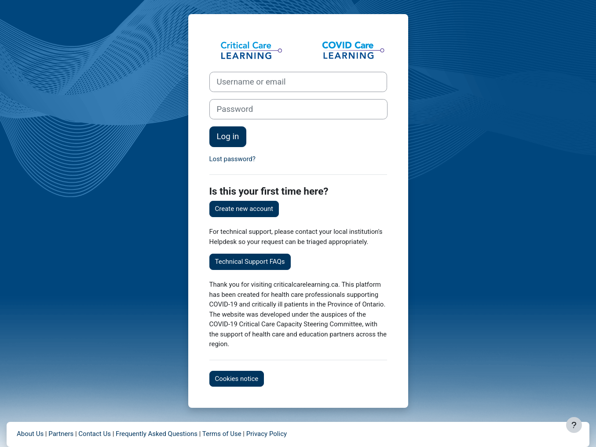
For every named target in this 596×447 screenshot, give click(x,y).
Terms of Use (221, 434)
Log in (228, 136)
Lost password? (232, 159)
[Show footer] (574, 425)
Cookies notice (237, 379)
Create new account (244, 209)
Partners (60, 434)
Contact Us (94, 434)
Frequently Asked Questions (156, 434)
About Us (30, 434)
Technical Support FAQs (250, 262)
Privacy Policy (266, 434)
